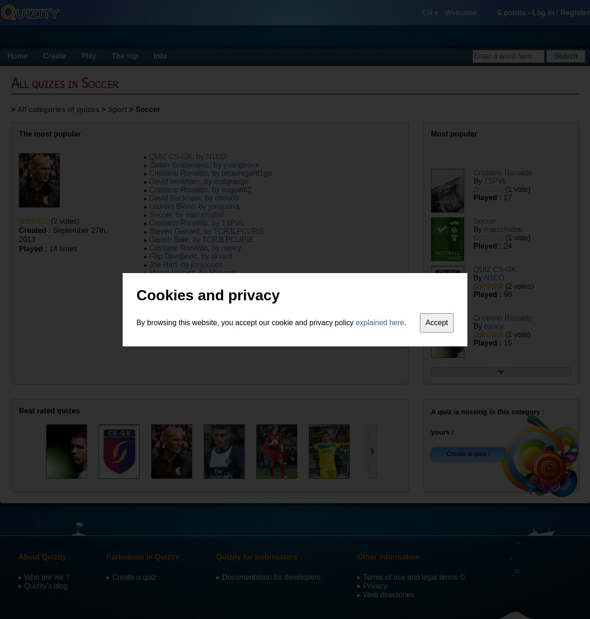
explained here (380, 323)
